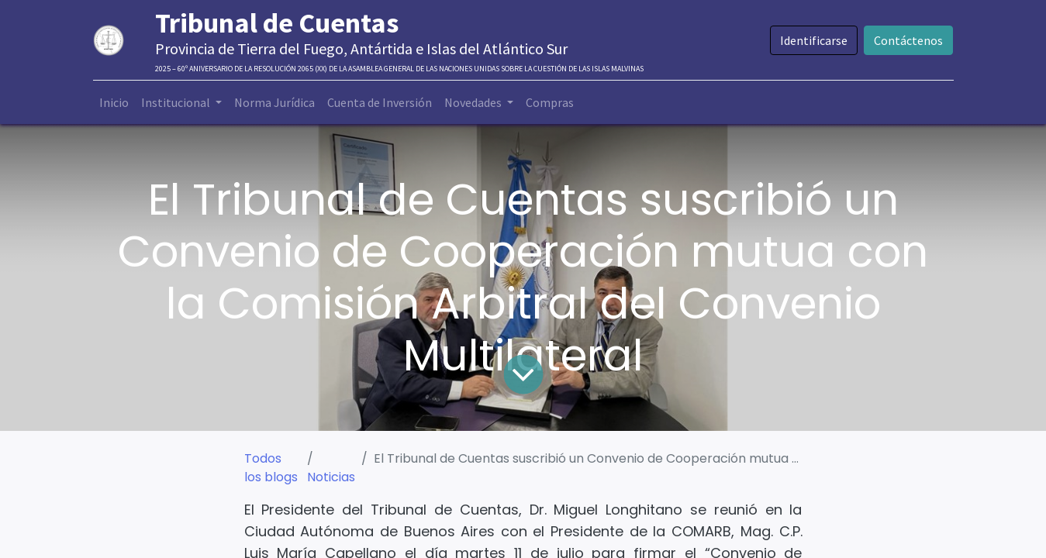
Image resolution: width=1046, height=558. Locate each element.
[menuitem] (114, 102)
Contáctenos (908, 40)
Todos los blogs (271, 468)
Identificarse (814, 40)
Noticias (331, 477)
